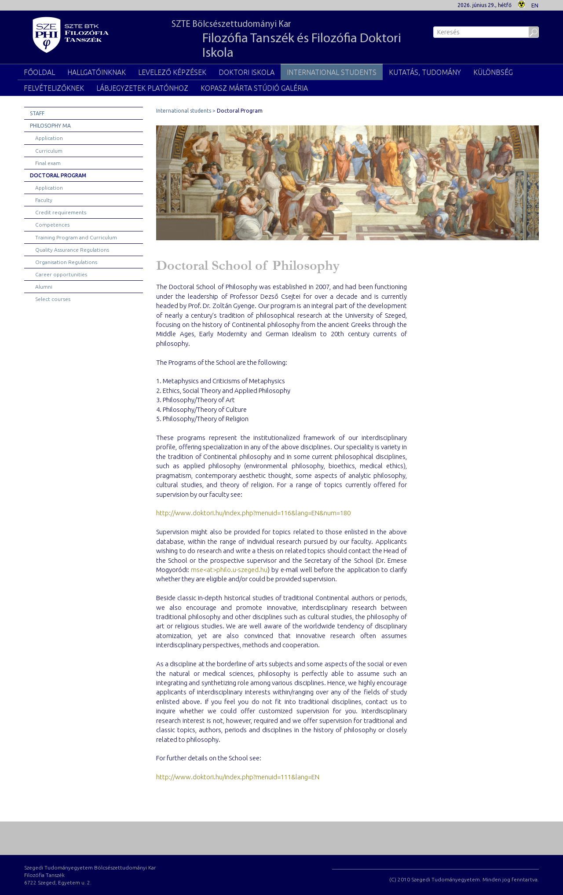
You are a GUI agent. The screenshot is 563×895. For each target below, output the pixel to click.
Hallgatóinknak (96, 72)
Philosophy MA (50, 125)
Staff (37, 113)
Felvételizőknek (54, 88)
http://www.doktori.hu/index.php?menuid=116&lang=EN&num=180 (253, 513)
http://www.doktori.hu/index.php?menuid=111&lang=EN (237, 777)
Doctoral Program (58, 175)
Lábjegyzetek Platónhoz (142, 88)
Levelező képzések (172, 72)
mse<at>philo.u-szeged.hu (229, 569)
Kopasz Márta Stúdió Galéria (254, 88)
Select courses (52, 299)
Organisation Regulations (66, 262)
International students (332, 72)
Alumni (43, 287)
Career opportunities (61, 274)
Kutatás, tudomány (425, 72)
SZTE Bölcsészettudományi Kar (289, 40)
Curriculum (48, 151)
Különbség (493, 72)
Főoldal (39, 72)
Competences (52, 224)
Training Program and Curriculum (76, 237)
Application (49, 138)
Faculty (43, 200)
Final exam (48, 163)
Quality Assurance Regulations (72, 250)
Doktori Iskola (246, 72)
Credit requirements (60, 212)
